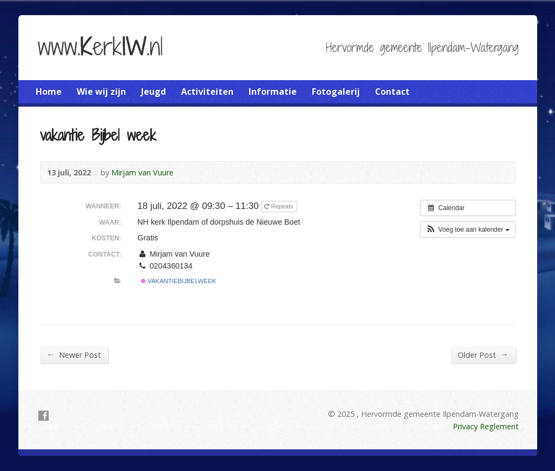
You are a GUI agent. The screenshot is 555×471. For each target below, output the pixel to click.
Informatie (273, 91)
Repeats (279, 206)
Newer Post (74, 354)
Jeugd (153, 91)
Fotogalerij (336, 91)
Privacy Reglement (486, 426)
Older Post (483, 354)
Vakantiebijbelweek (178, 281)
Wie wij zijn (101, 91)
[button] (467, 229)
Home (49, 91)
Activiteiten (207, 91)
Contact (392, 91)
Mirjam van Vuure (142, 172)
